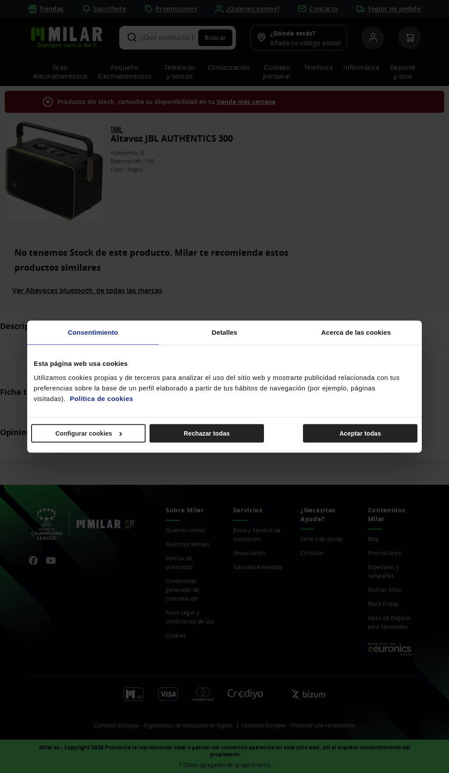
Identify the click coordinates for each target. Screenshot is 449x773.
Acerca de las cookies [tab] (356, 332)
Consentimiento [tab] (93, 332)
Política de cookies (101, 398)
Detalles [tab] (224, 332)
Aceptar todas (360, 433)
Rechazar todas (207, 433)
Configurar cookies (88, 433)
